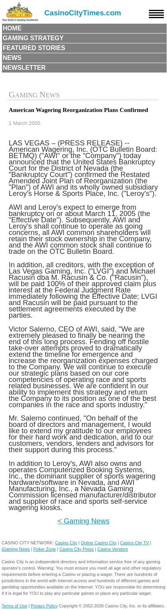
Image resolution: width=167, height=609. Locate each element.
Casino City (66, 542)
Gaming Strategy (33, 38)
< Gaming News (83, 521)
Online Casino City (99, 542)
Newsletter (24, 67)
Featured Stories (34, 48)
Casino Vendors (112, 549)
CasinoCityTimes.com (83, 13)
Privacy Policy (44, 605)
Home (12, 28)
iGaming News (16, 549)
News (12, 57)
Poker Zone (44, 549)
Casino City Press (76, 549)
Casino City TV (134, 542)
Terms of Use (14, 605)
